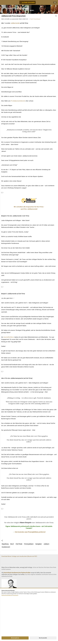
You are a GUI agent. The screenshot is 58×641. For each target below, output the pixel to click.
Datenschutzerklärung (7, 595)
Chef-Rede (19, 544)
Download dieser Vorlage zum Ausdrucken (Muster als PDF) (19, 556)
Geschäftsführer (9, 337)
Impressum (15, 595)
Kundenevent (6, 547)
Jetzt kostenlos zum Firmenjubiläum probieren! (30, 532)
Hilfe (42, 10)
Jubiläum (46, 544)
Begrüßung (5, 544)
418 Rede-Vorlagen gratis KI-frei (17, 8)
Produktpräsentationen (18, 101)
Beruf (12, 544)
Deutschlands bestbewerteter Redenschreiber (17, 572)
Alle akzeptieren (15, 638)
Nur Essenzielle (43, 638)
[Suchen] (56, 6)
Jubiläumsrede (15, 23)
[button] (56, 16)
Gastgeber (38, 544)
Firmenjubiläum (28, 544)
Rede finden (34, 10)
